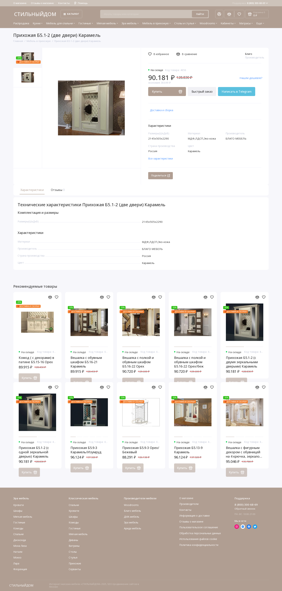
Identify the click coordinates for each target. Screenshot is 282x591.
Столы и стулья (185, 23)
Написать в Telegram (237, 91)
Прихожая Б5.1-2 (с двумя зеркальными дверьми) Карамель (242, 366)
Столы (73, 551)
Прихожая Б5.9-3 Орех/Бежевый (140, 454)
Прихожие (75, 563)
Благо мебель (132, 510)
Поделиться (160, 175)
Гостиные (85, 23)
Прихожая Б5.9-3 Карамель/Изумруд (85, 454)
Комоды (18, 528)
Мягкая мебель (107, 23)
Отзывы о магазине (42, 3)
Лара (16, 563)
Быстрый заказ (202, 91)
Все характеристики (160, 158)
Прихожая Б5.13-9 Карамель (188, 454)
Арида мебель (132, 528)
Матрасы (246, 23)
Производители (189, 504)
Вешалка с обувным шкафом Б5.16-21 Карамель (86, 366)
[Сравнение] (229, 14)
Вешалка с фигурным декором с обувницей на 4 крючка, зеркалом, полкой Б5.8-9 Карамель (244, 456)
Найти (200, 14)
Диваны (73, 540)
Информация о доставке (194, 515)
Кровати (18, 505)
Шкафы (17, 510)
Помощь (81, 3)
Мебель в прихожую (156, 23)
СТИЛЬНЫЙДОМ (35, 14)
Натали (17, 551)
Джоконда (19, 540)
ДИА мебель (131, 516)
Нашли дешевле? (251, 78)
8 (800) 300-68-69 (250, 3)
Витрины (74, 545)
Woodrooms (208, 23)
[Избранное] (239, 14)
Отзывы (57, 190)
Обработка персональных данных (200, 533)
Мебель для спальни (60, 23)
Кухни (37, 23)
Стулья (73, 557)
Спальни (74, 505)
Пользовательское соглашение (198, 527)
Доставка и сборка (161, 110)
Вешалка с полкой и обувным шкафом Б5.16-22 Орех (138, 366)
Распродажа (21, 23)
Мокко (17, 557)
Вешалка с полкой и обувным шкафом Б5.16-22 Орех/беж (190, 366)
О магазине (19, 3)
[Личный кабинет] (219, 14)
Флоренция (20, 569)
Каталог (71, 13)
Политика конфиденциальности (198, 545)
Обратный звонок (245, 508)
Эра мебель (130, 23)
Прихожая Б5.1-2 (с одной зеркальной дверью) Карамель (34, 456)
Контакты (64, 3)
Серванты (75, 569)
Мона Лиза (20, 545)
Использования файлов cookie (198, 539)
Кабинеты (228, 23)
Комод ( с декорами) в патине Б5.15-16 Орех (36, 364)
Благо (248, 54)
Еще (260, 23)
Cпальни (18, 534)
